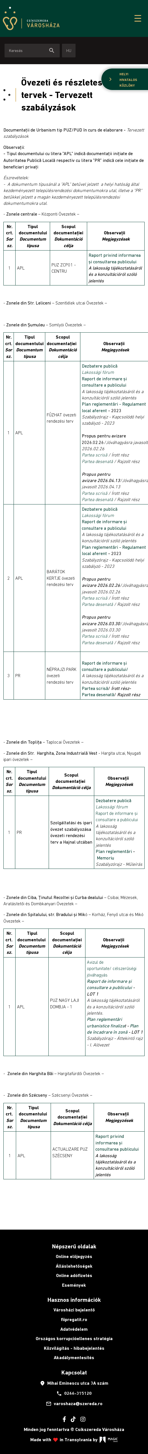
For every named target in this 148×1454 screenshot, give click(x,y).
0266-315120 (74, 1393)
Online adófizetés (74, 1275)
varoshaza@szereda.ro (74, 1404)
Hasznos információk (74, 1299)
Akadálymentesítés (74, 1357)
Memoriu (105, 857)
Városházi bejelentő (74, 1310)
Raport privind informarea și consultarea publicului (117, 1142)
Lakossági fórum (98, 372)
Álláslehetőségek (74, 1266)
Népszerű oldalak (74, 1246)
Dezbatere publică (99, 365)
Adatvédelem (74, 1329)
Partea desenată (97, 461)
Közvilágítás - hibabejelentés (74, 1348)
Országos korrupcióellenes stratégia (74, 1338)
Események (74, 1285)
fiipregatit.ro (74, 1319)
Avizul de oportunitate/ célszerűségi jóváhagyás (111, 968)
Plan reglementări (114, 851)
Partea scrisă (94, 454)
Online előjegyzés (74, 1256)
